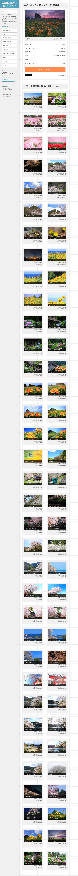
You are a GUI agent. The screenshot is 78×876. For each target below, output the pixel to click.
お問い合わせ (6, 88)
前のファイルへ (31, 39)
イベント (5, 61)
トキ (4, 34)
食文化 (4, 57)
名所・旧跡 (5, 45)
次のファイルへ (58, 39)
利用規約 (5, 86)
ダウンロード (45, 70)
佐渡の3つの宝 (6, 30)
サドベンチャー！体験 (5, 81)
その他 (4, 65)
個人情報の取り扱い (8, 89)
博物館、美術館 (7, 42)
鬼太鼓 (13, 81)
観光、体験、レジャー (8, 53)
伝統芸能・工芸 (7, 38)
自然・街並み (6, 49)
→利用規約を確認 (60, 75)
